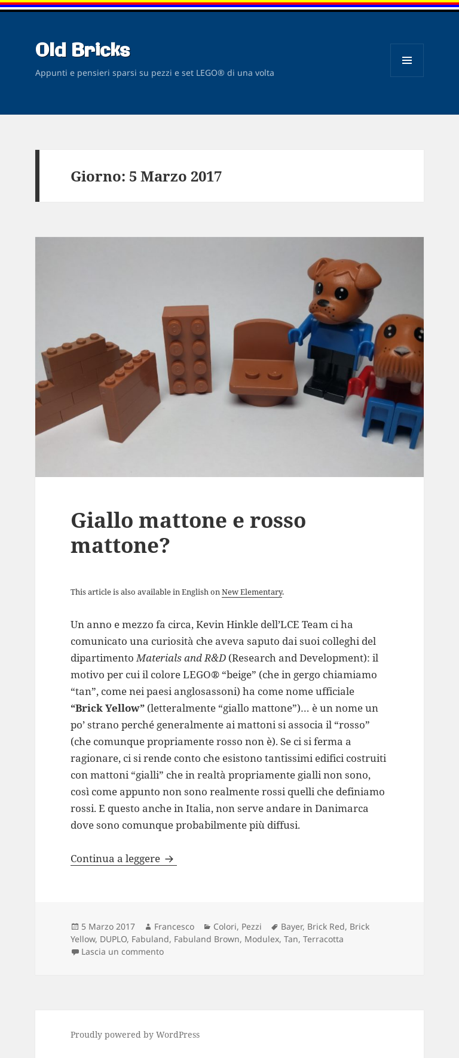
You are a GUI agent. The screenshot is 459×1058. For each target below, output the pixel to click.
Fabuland (150, 939)
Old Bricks (82, 51)
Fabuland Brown (207, 939)
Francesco (174, 926)
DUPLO (113, 939)
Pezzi (251, 926)
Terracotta (323, 939)
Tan (291, 939)
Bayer (291, 926)
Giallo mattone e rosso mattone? (188, 532)
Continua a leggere (124, 858)
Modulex (261, 939)
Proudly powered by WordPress (135, 1034)
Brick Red (326, 926)
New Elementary (252, 591)
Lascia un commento (122, 951)
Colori (225, 926)
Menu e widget (407, 76)
